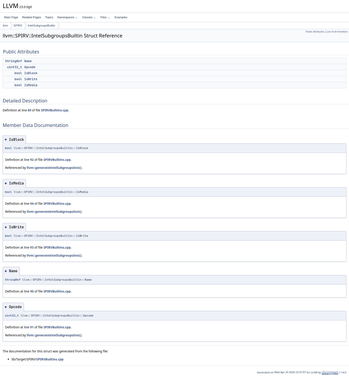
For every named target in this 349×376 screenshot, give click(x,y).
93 (32, 247)
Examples (121, 17)
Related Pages (31, 17)
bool (18, 73)
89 (29, 110)
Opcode (29, 67)
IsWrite (30, 79)
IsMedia (30, 85)
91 (32, 327)
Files (105, 17)
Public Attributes (315, 31)
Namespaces (67, 17)
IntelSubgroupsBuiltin (41, 25)
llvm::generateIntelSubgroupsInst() (54, 168)
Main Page (11, 17)
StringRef (13, 61)
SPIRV (18, 25)
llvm (5, 25)
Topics (49, 17)
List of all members (337, 31)
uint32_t (14, 67)
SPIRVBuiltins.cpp (54, 110)
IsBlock (30, 73)
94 (32, 203)
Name (28, 61)
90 (32, 291)
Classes (89, 17)
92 (32, 159)
